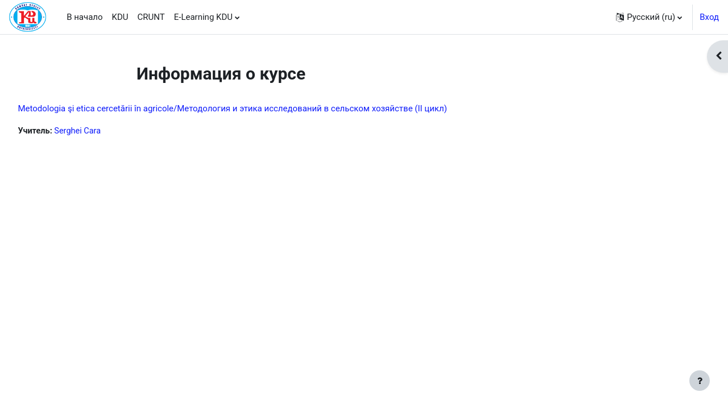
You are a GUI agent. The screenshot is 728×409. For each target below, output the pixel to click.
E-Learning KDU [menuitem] (203, 17)
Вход (709, 17)
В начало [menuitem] (84, 17)
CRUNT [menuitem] (151, 17)
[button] (649, 17)
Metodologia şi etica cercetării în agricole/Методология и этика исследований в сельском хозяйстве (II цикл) (257, 108)
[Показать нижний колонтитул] (699, 380)
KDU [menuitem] (120, 17)
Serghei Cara (105, 131)
